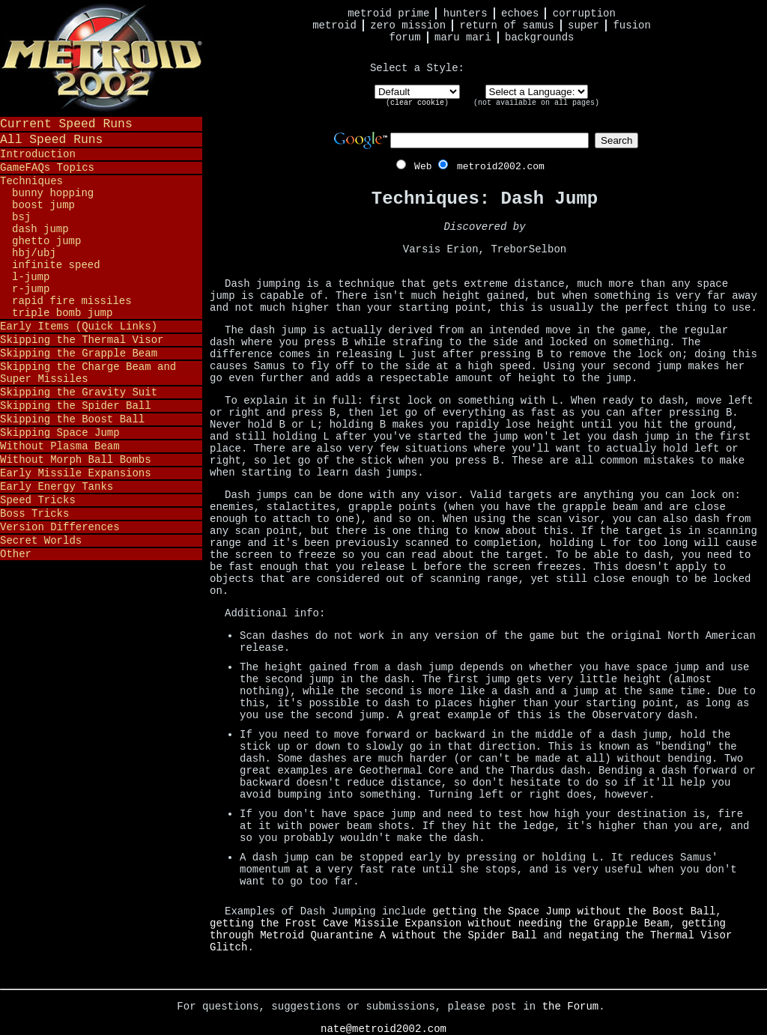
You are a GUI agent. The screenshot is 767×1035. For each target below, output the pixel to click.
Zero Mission (408, 25)
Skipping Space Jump (60, 433)
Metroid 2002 (101, 57)
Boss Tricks (34, 514)
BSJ (21, 217)
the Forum (570, 1007)
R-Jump (30, 289)
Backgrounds (539, 37)
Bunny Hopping (53, 193)
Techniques (31, 181)
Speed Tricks (38, 500)
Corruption (584, 13)
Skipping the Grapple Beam (78, 353)
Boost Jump (43, 205)
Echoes (520, 13)
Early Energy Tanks (56, 487)
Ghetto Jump (46, 241)
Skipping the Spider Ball (75, 406)
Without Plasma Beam (60, 446)
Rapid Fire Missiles (72, 301)
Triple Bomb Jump (62, 313)
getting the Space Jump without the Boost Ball (573, 911)
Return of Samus (507, 25)
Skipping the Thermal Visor (81, 340)
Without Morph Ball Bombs (75, 460)
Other (15, 554)
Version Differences (60, 527)
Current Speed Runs (66, 124)
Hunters (465, 13)
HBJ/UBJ (34, 253)
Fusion (631, 25)
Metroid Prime (388, 13)
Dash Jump (40, 229)
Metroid (334, 25)
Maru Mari (462, 37)
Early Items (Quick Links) (78, 327)
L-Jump (30, 277)
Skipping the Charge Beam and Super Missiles (88, 373)
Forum (405, 37)
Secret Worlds (41, 541)
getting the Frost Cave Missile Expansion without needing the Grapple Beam (439, 923)
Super (583, 25)
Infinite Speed (56, 265)
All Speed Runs (51, 140)
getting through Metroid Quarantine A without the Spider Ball (468, 929)
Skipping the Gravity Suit (78, 392)
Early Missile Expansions (75, 473)
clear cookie (417, 103)
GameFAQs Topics (47, 168)
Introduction (38, 154)
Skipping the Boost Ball (72, 419)
